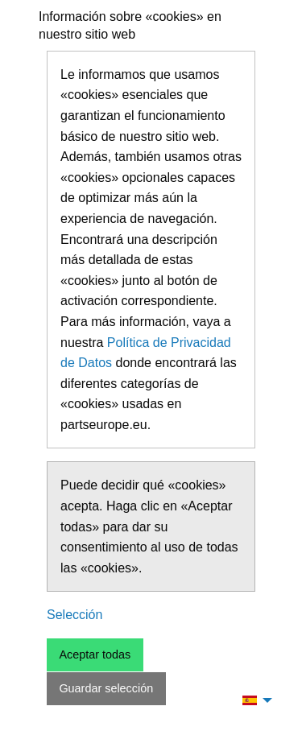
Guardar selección (106, 688)
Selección (74, 614)
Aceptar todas (94, 654)
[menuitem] (253, 699)
